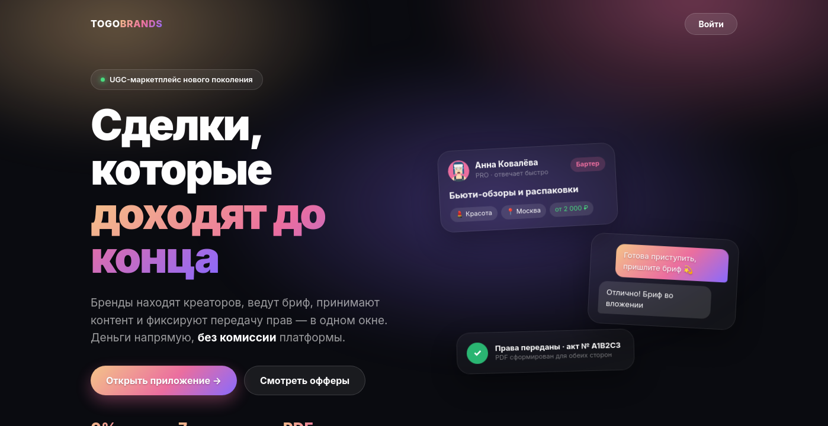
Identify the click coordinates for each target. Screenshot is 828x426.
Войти (711, 24)
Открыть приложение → (164, 380)
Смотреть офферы (304, 380)
